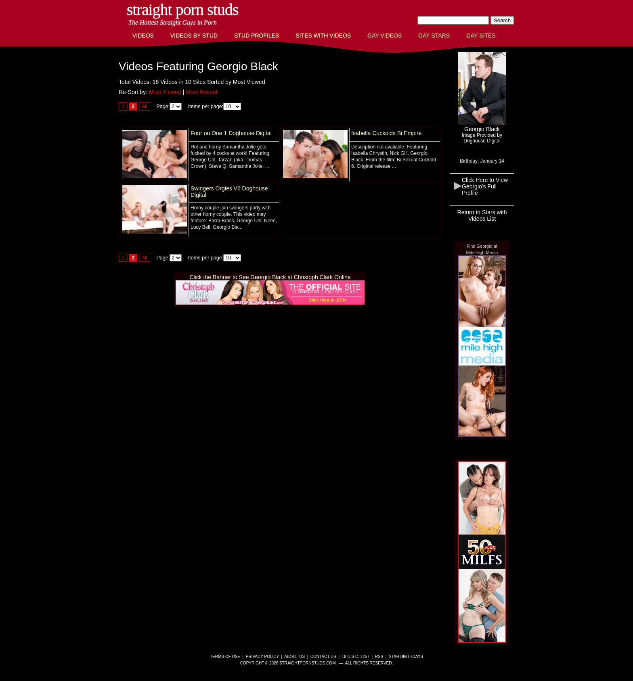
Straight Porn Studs (183, 9)
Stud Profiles (256, 35)
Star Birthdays (406, 656)
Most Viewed (165, 92)
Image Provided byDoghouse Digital (482, 138)
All (144, 106)
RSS (379, 656)
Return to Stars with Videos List (482, 215)
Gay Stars (434, 35)
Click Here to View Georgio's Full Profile (485, 186)
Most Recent (202, 92)
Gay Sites (481, 35)
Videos (143, 35)
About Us (294, 656)
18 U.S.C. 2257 (355, 656)
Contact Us (323, 656)
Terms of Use (225, 656)
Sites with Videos (323, 35)
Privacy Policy (262, 656)
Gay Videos (384, 35)
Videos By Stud (194, 35)
